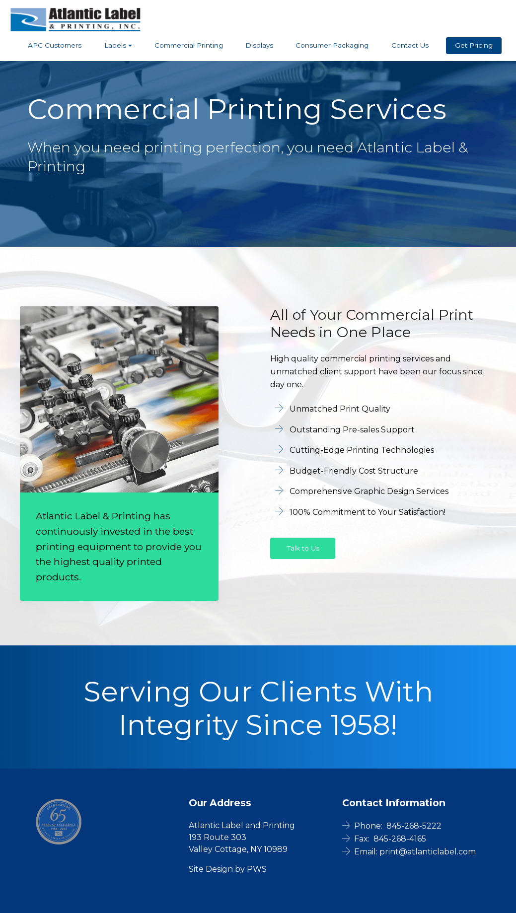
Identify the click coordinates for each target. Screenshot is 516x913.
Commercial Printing (188, 45)
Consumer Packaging (332, 45)
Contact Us (410, 45)
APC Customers (54, 45)
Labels (115, 45)
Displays (259, 45)
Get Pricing (474, 45)
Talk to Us (303, 548)
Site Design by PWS (228, 869)
